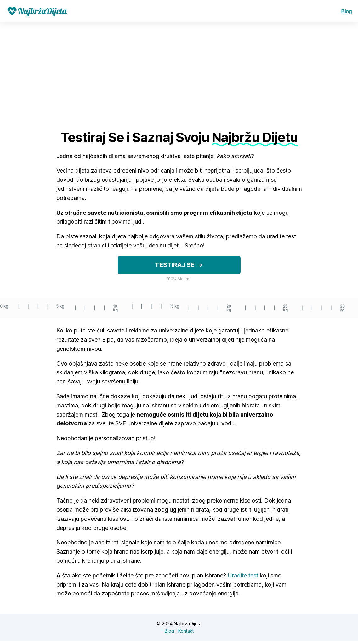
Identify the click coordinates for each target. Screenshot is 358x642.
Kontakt (186, 631)
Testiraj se (179, 266)
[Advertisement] (179, 71)
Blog (346, 11)
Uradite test (243, 576)
